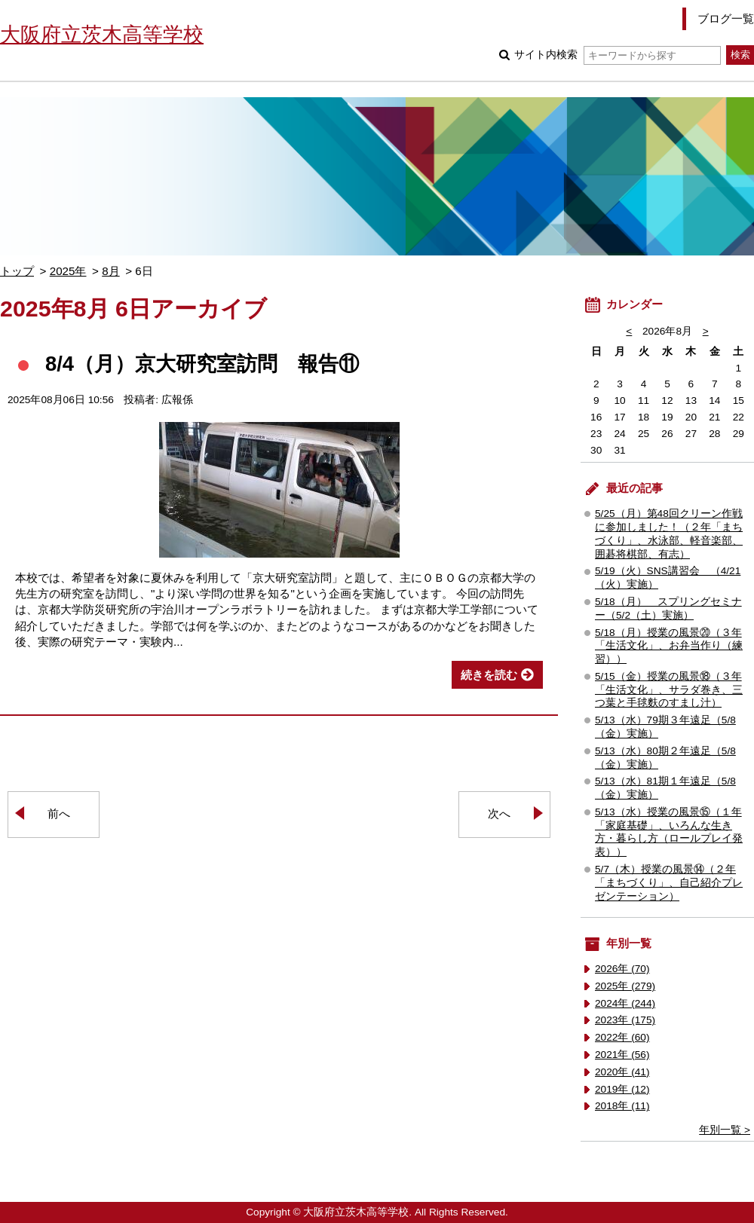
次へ (499, 813)
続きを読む (489, 674)
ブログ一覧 (725, 18)
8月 (110, 270)
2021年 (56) (622, 1054)
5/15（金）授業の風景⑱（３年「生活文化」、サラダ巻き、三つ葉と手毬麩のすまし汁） (669, 690)
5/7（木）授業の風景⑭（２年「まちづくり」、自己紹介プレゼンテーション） (669, 883)
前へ (59, 813)
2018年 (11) (622, 1105)
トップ (17, 270)
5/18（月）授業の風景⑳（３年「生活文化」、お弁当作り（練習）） (669, 646)
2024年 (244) (625, 1003)
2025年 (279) (625, 986)
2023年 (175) (625, 1020)
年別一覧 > (724, 1130)
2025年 (68, 270)
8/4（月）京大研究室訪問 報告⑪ (202, 363)
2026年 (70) (622, 968)
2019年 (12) (622, 1089)
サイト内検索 (617, 54)
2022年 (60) (622, 1037)
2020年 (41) (622, 1072)
